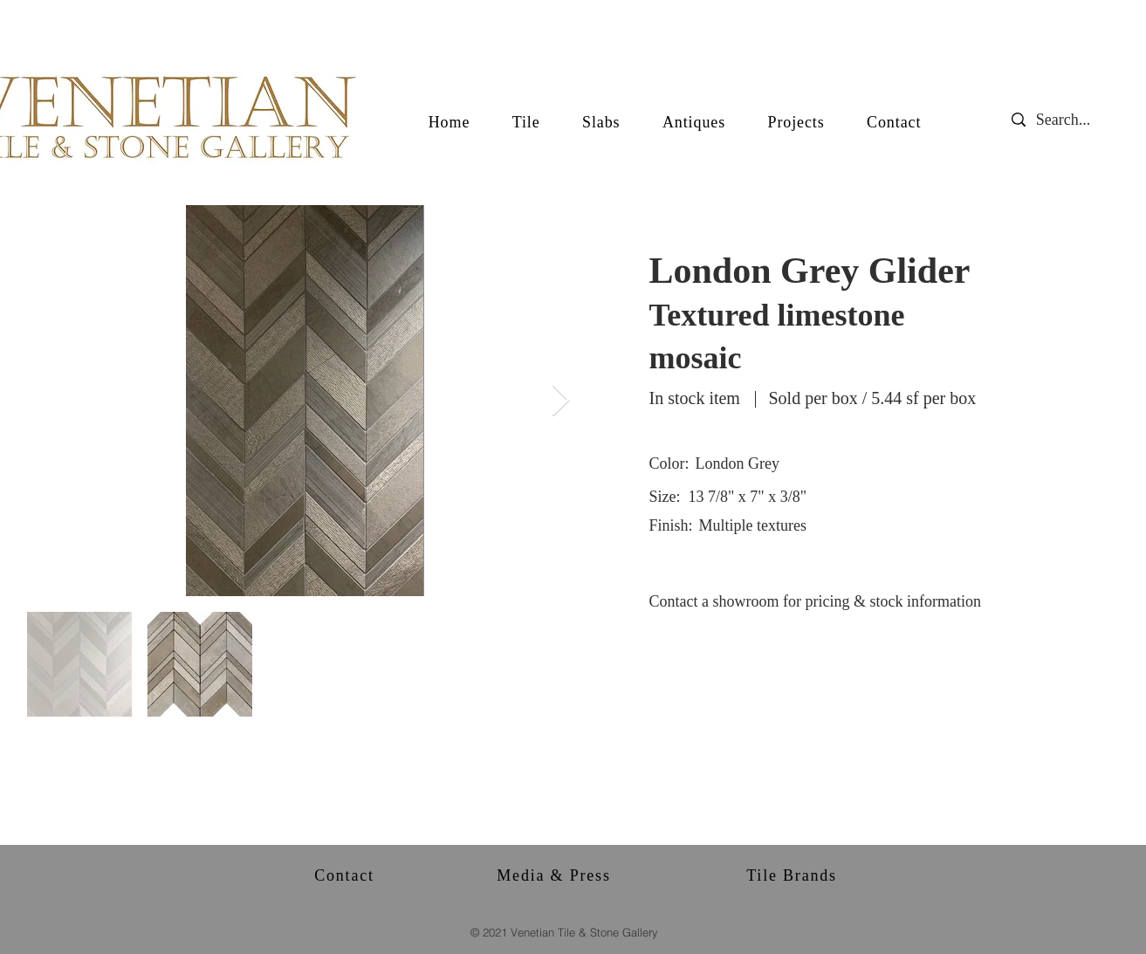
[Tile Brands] (793, 875)
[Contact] (346, 875)
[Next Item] (561, 401)
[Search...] (1076, 120)
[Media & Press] (556, 875)
